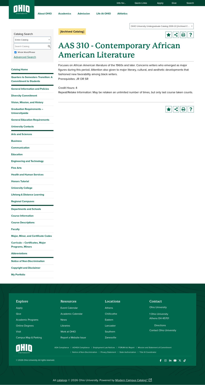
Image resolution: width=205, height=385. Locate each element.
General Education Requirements (30, 120)
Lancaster (110, 325)
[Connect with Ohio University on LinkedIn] (170, 361)
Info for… (123, 3)
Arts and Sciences (21, 134)
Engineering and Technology (27, 161)
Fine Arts (16, 168)
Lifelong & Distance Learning (27, 194)
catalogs (62, 380)
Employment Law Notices (104, 347)
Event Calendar (69, 308)
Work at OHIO (68, 331)
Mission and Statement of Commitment (155, 347)
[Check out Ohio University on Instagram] (165, 361)
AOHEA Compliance (81, 347)
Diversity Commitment (24, 95)
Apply (160, 3)
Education (17, 154)
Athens (109, 308)
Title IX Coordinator (147, 352)
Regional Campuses (22, 201)
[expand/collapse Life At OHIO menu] (113, 13)
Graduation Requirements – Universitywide (27, 111)
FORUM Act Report (126, 347)
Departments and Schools (26, 209)
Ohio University (30, 360)
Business (16, 141)
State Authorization (127, 352)
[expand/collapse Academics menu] (73, 13)
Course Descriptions (23, 222)
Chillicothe (111, 313)
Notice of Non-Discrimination (28, 261)
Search (189, 3)
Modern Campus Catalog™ (131, 380)
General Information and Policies (30, 89)
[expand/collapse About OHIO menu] (54, 13)
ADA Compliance (61, 347)
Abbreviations (19, 253)
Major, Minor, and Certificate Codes (31, 236)
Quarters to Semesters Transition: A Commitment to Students (32, 79)
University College (21, 188)
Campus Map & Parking (29, 337)
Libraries (65, 325)
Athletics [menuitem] (122, 13)
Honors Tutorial (20, 181)
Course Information (22, 216)
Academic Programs (27, 319)
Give (174, 3)
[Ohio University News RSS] (189, 361)
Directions (160, 325)
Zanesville (110, 337)
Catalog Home (19, 69)
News (64, 319)
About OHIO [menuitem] (45, 13)
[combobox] (162, 26)
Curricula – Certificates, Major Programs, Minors (28, 244)
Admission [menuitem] (84, 13)
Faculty (15, 229)
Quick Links (142, 3)
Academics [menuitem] (64, 13)
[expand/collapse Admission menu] (92, 13)
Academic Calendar (71, 313)
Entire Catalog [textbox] (21, 40)
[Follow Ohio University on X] (180, 361)
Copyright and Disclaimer (25, 268)
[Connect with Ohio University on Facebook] (161, 361)
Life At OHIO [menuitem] (103, 13)
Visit (18, 331)
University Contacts (22, 126)
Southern (110, 331)
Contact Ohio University (162, 330)
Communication (20, 147)
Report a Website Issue (73, 337)
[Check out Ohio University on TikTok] (185, 361)
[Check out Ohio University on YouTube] (175, 361)
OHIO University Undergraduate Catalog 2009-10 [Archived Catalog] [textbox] (160, 26)
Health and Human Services (27, 174)
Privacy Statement (108, 352)
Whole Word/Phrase (26, 52)
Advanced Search (25, 57)
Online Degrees (25, 325)
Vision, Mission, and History (27, 102)
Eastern (109, 319)
